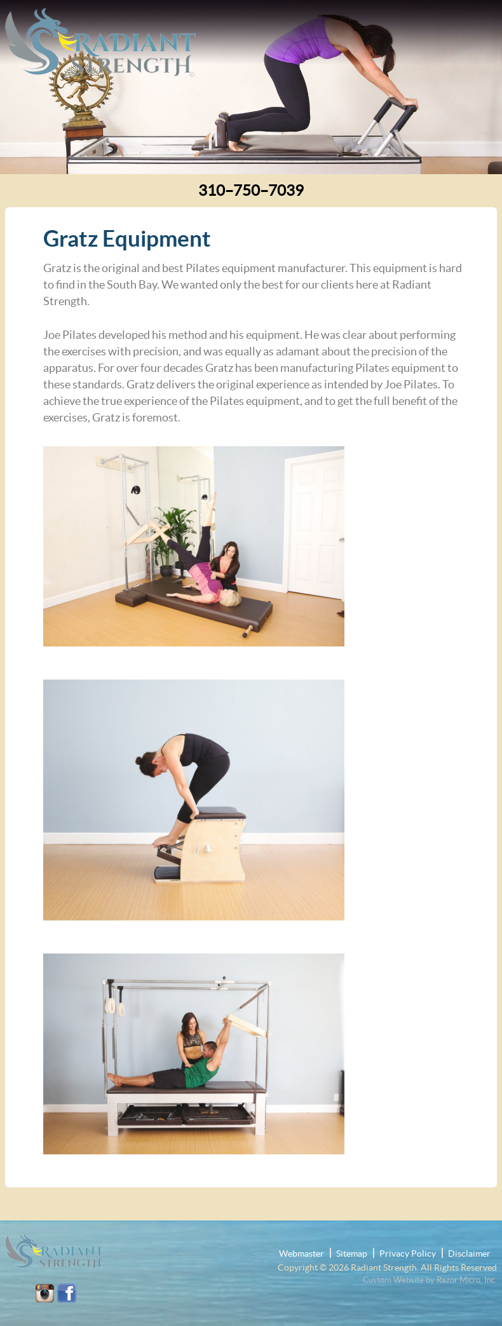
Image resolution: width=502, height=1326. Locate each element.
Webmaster (301, 1253)
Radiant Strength (384, 1267)
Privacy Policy (407, 1253)
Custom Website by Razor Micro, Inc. (430, 1280)
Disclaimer (469, 1253)
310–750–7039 (251, 190)
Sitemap (351, 1253)
